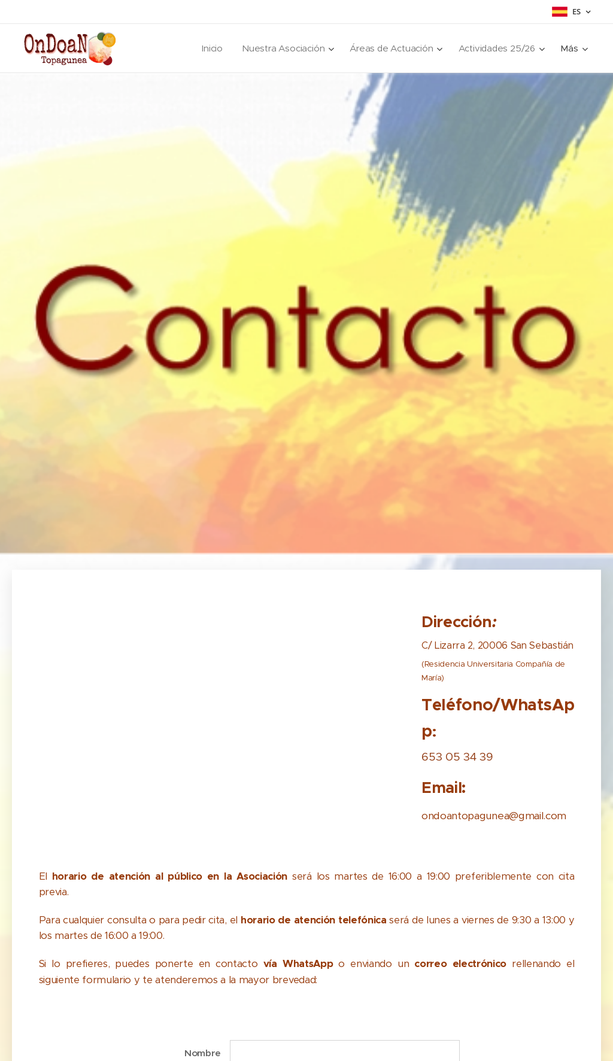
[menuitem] (209, 48)
